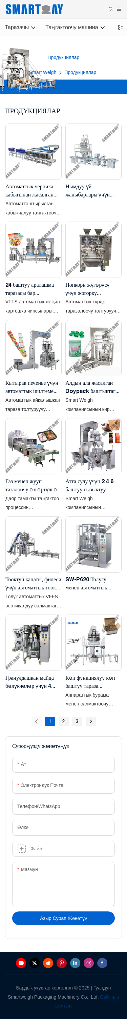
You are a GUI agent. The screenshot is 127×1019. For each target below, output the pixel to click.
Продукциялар (80, 72)
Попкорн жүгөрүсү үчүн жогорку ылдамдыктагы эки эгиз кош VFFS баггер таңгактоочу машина (92, 289)
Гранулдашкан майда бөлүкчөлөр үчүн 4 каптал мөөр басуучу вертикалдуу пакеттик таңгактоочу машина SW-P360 (30, 682)
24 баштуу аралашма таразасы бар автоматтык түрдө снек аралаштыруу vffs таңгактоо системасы (32, 289)
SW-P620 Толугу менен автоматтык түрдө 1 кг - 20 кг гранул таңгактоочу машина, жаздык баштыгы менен (88, 583)
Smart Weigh (43, 72)
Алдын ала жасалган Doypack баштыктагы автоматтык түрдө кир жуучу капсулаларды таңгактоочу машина (92, 387)
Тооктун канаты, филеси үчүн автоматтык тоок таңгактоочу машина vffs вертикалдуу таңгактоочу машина (33, 583)
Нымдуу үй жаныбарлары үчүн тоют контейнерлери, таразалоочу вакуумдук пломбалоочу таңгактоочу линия (92, 191)
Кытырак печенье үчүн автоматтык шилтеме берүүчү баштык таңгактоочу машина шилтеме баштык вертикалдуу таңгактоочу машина (31, 387)
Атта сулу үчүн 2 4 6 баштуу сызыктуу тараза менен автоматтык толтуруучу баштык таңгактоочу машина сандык (92, 485)
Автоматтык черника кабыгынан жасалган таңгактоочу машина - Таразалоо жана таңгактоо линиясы (31, 191)
